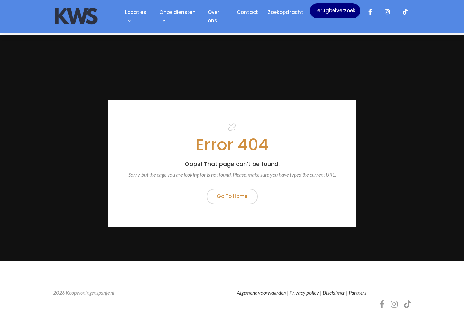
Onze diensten (178, 16)
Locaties (135, 16)
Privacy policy (304, 293)
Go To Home (232, 196)
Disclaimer (334, 293)
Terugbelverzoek (334, 10)
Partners (357, 293)
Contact (247, 12)
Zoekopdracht (285, 12)
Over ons (213, 16)
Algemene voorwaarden (261, 293)
